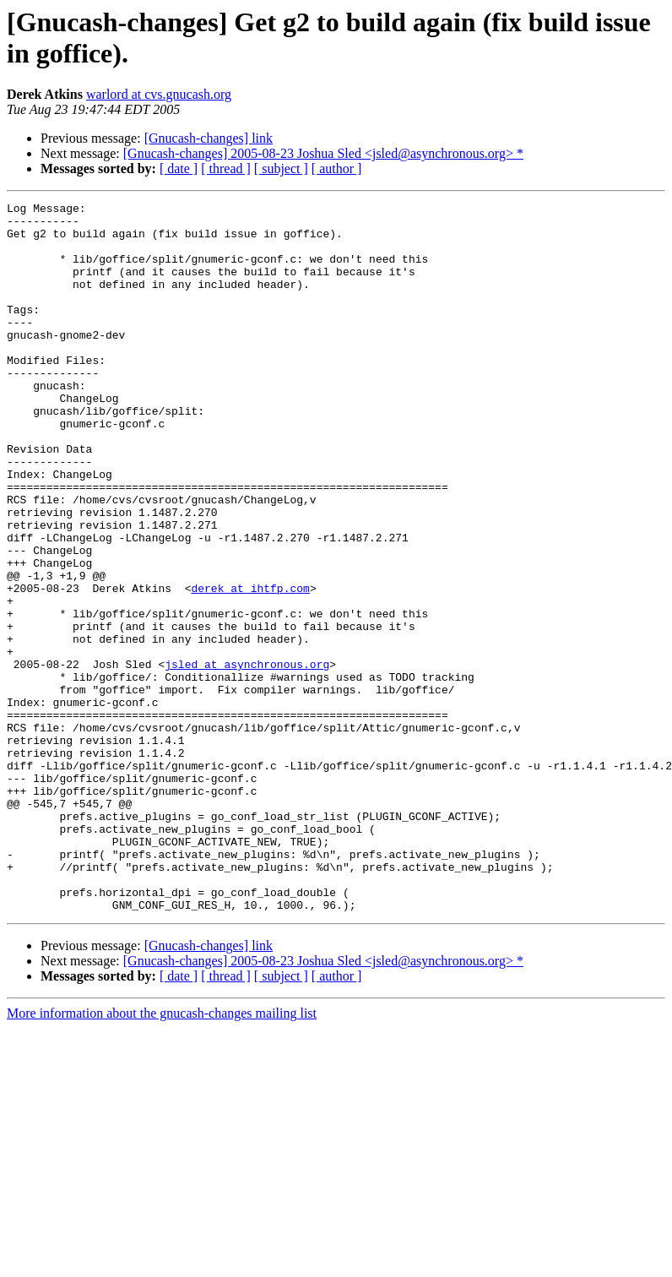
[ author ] (337, 168)
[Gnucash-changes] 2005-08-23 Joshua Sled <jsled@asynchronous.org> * (323, 153)
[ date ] (179, 168)
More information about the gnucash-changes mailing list (162, 1155)
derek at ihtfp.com (250, 666)
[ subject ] (281, 168)
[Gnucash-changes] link (208, 138)
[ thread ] (226, 168)
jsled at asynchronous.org (247, 757)
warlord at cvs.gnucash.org (158, 94)
